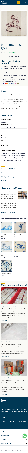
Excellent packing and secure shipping (11, 378)
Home (2, 7)
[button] (4, 23)
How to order (5, 173)
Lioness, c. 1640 (18, 254)
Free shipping (12, 52)
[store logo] (3, 2)
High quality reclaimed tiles (8, 306)
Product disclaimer (6, 181)
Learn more (4, 320)
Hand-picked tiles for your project (10, 342)
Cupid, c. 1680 (17, 234)
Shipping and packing (7, 177)
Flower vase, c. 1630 (6, 273)
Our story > (3, 417)
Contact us (12, 212)
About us (3, 212)
